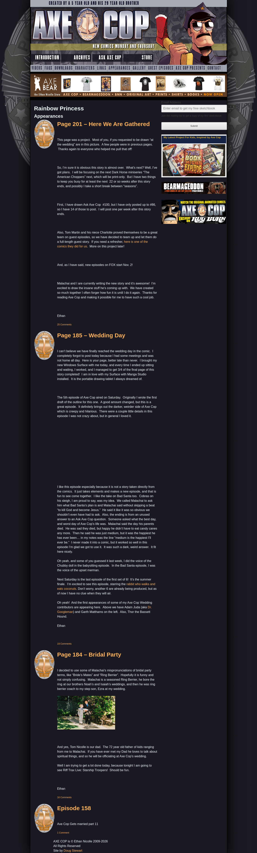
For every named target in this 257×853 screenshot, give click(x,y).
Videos (37, 68)
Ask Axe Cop (110, 57)
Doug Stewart (73, 850)
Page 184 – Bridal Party (89, 654)
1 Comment (63, 832)
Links (101, 68)
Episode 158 (74, 808)
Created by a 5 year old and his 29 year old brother (94, 3)
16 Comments (64, 797)
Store (147, 57)
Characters (85, 68)
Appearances (120, 68)
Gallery (139, 68)
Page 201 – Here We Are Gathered (103, 124)
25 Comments (64, 324)
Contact (214, 68)
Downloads (64, 68)
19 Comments (64, 643)
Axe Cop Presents (190, 68)
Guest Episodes (161, 68)
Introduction (47, 57)
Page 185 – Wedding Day (91, 335)
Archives (82, 57)
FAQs (48, 68)
